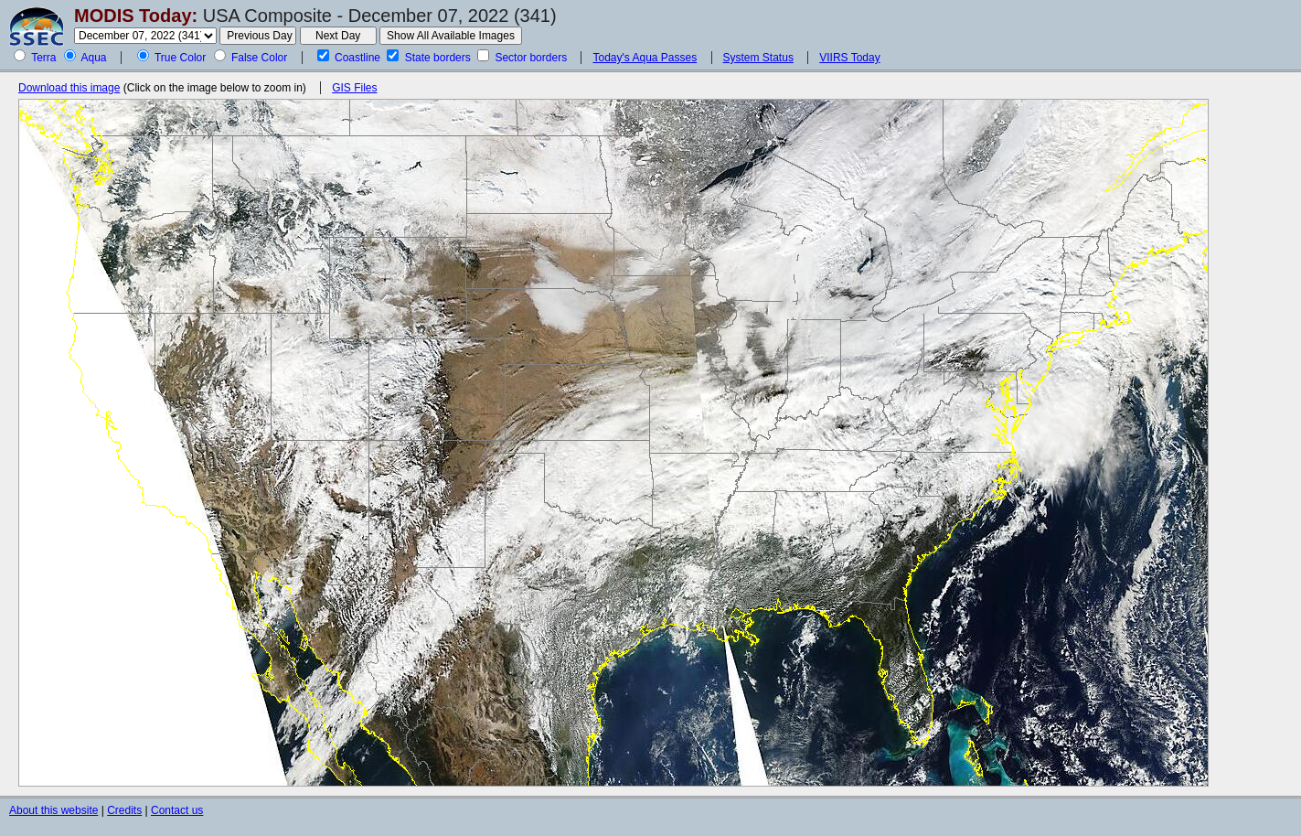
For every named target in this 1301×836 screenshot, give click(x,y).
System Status (758, 57)
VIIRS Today (849, 57)
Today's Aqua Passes (644, 57)
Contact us (177, 810)
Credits (124, 810)
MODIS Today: (135, 15)
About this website (53, 810)
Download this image (69, 87)
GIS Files (354, 87)
